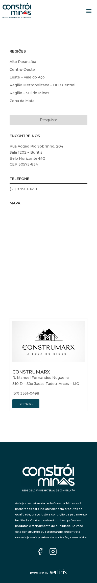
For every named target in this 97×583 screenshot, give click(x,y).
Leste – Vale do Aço (27, 77)
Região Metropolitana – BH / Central (42, 85)
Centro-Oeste (22, 69)
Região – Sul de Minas (29, 93)
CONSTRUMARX (31, 372)
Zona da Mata (22, 101)
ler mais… (26, 404)
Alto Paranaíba (23, 61)
